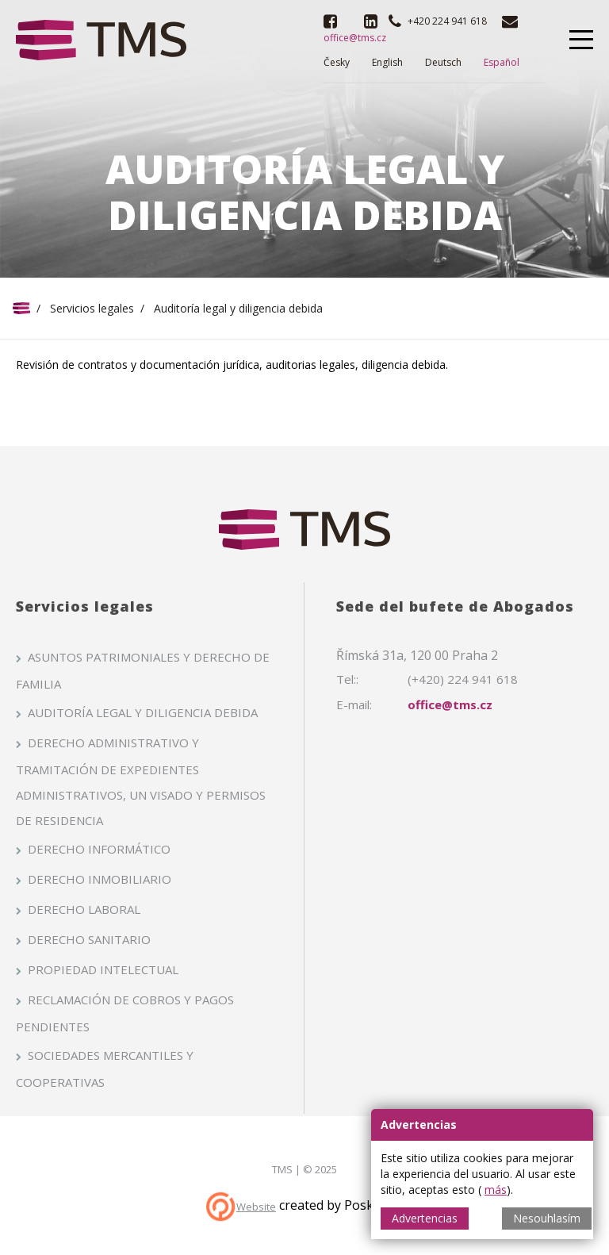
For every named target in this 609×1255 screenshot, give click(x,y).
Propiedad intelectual (103, 969)
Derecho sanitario (89, 939)
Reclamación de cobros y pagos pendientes (125, 1013)
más (496, 1189)
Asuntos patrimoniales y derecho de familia (143, 670)
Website (256, 1206)
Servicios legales (92, 308)
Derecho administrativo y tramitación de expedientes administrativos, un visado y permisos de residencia (141, 781)
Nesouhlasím (546, 1218)
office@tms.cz (450, 704)
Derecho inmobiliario (99, 879)
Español (501, 62)
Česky (337, 62)
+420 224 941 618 (447, 21)
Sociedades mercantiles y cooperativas (104, 1068)
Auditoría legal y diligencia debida (143, 712)
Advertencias (425, 1218)
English (387, 62)
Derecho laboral (84, 909)
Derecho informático (99, 849)
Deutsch (443, 62)
